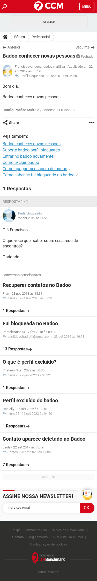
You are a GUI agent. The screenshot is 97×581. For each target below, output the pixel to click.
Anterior (14, 47)
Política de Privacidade (68, 530)
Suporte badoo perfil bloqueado (31, 150)
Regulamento (38, 537)
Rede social (41, 37)
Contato (18, 537)
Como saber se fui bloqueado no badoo (38, 174)
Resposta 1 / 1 (15, 201)
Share (14, 123)
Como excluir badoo (21, 162)
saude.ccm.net (48, 572)
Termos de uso (36, 530)
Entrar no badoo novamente (28, 156)
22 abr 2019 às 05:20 (62, 76)
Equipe (15, 530)
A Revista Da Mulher (68, 537)
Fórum (19, 37)
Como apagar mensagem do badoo (35, 168)
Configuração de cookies (48, 544)
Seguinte (82, 47)
